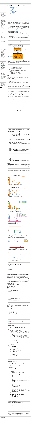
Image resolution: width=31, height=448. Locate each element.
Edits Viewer (2, 23)
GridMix (1, 75)
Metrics (18, 165)
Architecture (2, 19)
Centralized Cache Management (2, 27)
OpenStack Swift (2, 68)
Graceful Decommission (3, 53)
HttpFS (1, 26)
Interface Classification (3, 10)
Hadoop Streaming (2, 73)
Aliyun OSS (2, 66)
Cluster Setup (2, 7)
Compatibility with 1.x (3, 37)
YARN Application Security (3, 49)
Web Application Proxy (3, 47)
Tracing (1, 17)
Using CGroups (2, 51)
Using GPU (2, 55)
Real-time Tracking (13, 12)
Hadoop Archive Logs (3, 74)
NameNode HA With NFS (3, 21)
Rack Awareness (2, 14)
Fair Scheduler (2, 45)
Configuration (2, 71)
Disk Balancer (2, 32)
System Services (2, 64)
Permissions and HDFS (3, 24)
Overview (2, 6)
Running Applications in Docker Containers (3, 50)
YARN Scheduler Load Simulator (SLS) (13, 7)
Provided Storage (2, 34)
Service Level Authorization (3, 15)
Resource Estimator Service (3, 76)
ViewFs (1, 22)
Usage (11, 10)
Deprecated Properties (3, 85)
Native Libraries (2, 13)
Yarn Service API (2, 63)
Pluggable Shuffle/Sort (3, 38)
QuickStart (2, 62)
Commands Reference (3, 20)
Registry (2, 52)
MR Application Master (3, 41)
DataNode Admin (2, 33)
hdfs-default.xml (2, 83)
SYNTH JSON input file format (15, 15)
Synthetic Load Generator (3, 31)
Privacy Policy (9, 435)
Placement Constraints (3, 56)
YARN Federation (2, 54)
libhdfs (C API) (2, 25)
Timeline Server (2, 59)
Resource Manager (2, 58)
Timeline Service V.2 (3, 48)
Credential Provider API (3, 16)
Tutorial (1, 36)
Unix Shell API (2, 80)
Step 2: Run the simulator (14, 11)
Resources (13, 14)
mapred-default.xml (3, 84)
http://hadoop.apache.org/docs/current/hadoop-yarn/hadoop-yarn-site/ (14, 93)
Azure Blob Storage (3, 67)
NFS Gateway (2, 28)
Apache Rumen (16, 31)
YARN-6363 (9, 325)
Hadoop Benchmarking (3, 77)
